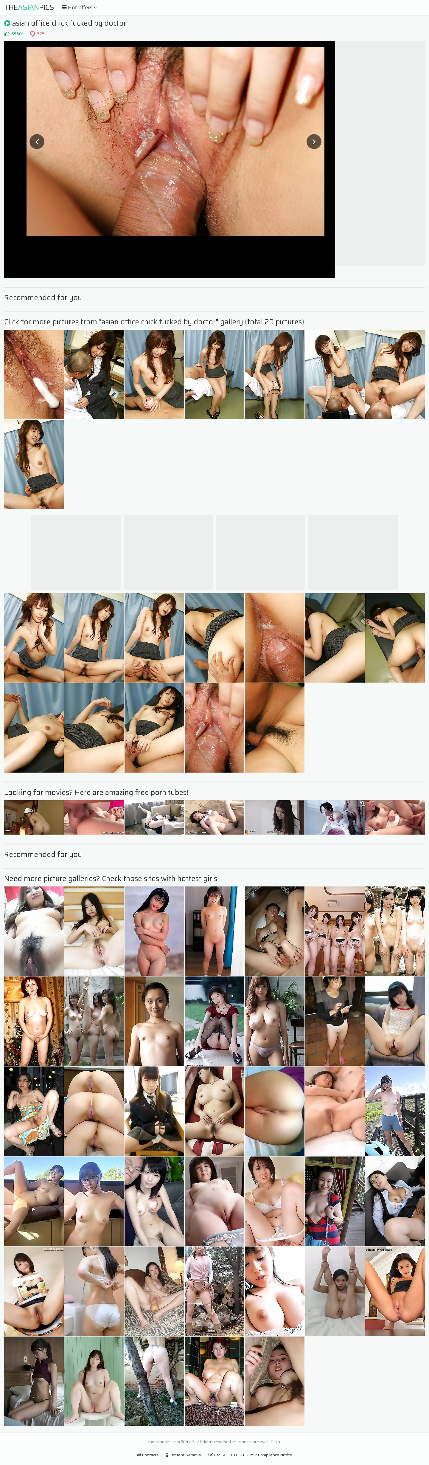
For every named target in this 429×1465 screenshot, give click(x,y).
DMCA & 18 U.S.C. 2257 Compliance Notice (250, 1455)
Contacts (147, 1455)
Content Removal (183, 1455)
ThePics (29, 7)
